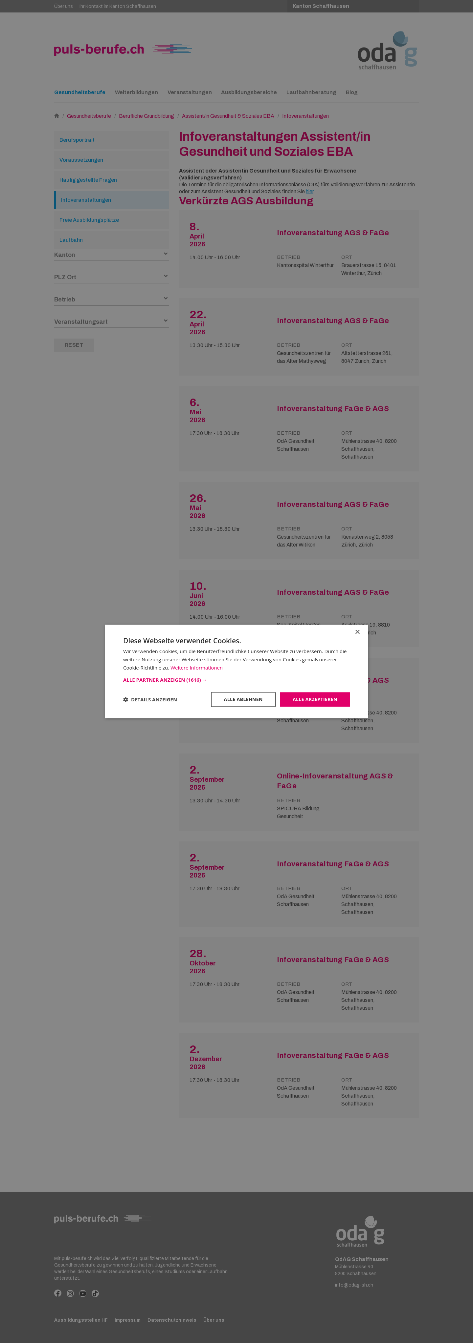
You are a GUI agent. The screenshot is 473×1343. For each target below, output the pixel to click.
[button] (236, 680)
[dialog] (236, 671)
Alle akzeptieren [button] (315, 699)
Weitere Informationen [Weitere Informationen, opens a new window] (196, 667)
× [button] (357, 632)
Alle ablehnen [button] (243, 699)
